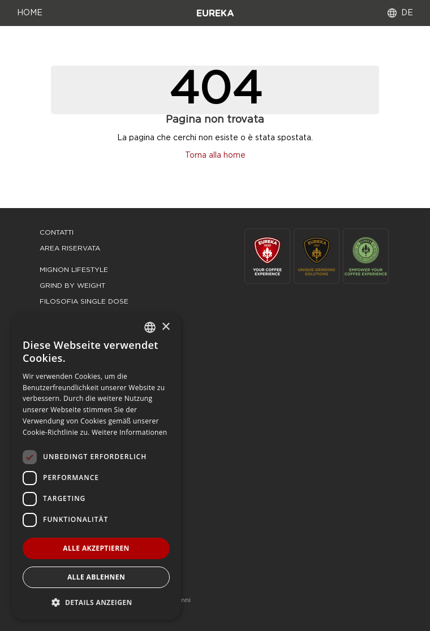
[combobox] (150, 327)
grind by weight (72, 285)
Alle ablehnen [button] (96, 577)
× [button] (165, 327)
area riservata (70, 248)
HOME (29, 13)
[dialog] (96, 466)
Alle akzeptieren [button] (96, 548)
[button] (96, 601)
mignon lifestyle (74, 269)
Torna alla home (215, 155)
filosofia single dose (84, 301)
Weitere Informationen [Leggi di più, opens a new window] (129, 432)
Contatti (57, 232)
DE (407, 13)
